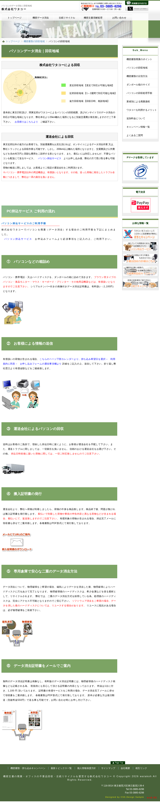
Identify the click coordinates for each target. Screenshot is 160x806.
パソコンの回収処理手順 (139, 93)
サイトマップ (108, 768)
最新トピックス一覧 (61, 768)
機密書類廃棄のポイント (139, 59)
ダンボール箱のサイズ (138, 84)
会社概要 (125, 768)
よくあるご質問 (135, 135)
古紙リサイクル (67, 17)
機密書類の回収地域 (34, 41)
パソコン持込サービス (50, 158)
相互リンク (141, 768)
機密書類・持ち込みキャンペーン (27, 768)
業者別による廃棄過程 (138, 101)
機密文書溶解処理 (93, 17)
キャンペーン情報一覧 (138, 127)
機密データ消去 (41, 17)
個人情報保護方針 (86, 768)
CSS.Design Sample (132, 797)
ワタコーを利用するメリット (142, 110)
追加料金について (136, 118)
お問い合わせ (119, 17)
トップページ (15, 17)
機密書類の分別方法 (137, 76)
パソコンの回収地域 (137, 67)
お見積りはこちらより (26, 122)
